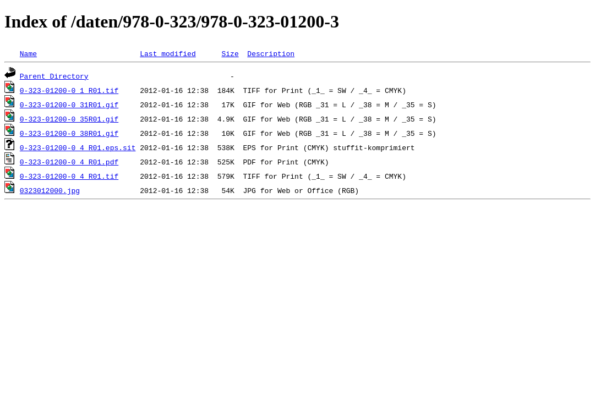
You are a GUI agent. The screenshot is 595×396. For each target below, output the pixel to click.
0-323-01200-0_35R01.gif (69, 119)
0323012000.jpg (50, 190)
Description (270, 53)
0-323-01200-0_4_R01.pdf (69, 162)
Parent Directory (54, 76)
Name (28, 53)
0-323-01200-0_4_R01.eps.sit (78, 147)
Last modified (167, 53)
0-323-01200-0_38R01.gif (69, 133)
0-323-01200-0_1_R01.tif (69, 90)
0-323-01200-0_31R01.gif (69, 104)
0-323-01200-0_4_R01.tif (69, 176)
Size (229, 53)
